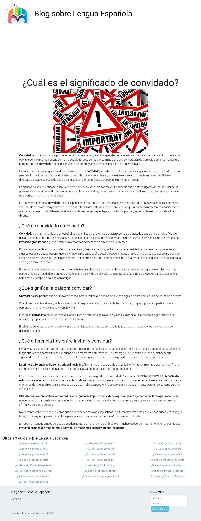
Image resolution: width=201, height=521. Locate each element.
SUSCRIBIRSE (160, 509)
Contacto (16, 498)
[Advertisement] (100, 51)
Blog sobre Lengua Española (83, 13)
